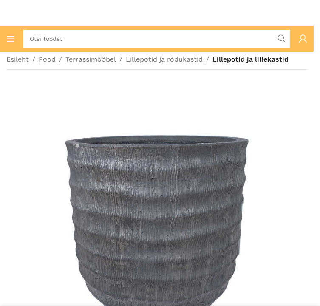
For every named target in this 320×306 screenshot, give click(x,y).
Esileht (17, 59)
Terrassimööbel (90, 59)
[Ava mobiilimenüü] (10, 38)
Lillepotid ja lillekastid (250, 59)
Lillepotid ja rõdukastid (164, 59)
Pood (47, 59)
